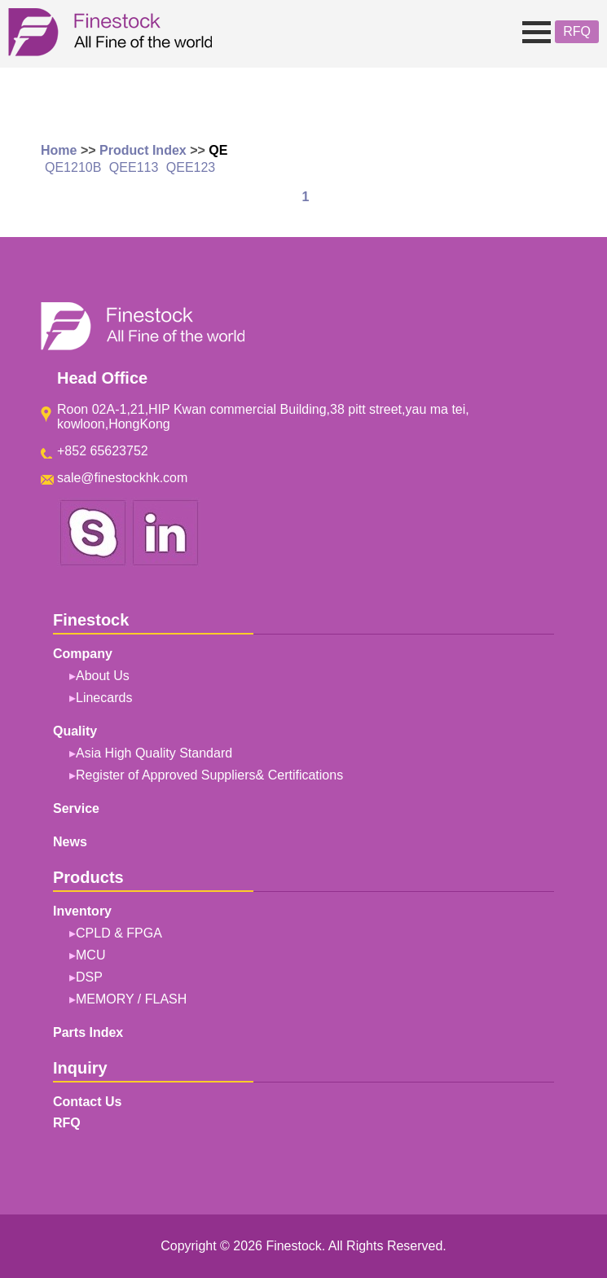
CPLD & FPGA (119, 933)
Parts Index (88, 1032)
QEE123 (190, 167)
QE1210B (73, 167)
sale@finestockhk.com (122, 478)
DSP (89, 977)
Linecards (104, 698)
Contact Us (87, 1102)
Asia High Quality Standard (154, 753)
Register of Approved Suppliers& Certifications (209, 775)
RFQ (577, 31)
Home (59, 150)
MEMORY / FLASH (131, 999)
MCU (90, 955)
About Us (103, 676)
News (70, 842)
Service (76, 808)
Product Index (143, 150)
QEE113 (133, 167)
